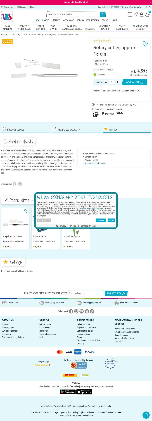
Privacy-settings (83, 334)
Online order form (84, 324)
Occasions (68, 20)
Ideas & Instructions (88, 20)
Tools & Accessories (29, 34)
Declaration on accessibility (88, 340)
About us (5, 324)
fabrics (24, 160)
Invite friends (44, 327)
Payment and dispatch (86, 327)
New (37, 20)
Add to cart (134, 82)
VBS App (80, 343)
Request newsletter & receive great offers (45, 293)
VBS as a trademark (10, 331)
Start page (4, 34)
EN (148, 7)
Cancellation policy (85, 331)
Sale (115, 20)
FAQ (41, 337)
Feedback (118, 341)
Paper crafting (15, 34)
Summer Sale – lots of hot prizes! (76, 2)
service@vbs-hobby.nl (130, 332)
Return (79, 337)
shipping (144, 75)
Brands (105, 20)
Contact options (121, 335)
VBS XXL (46, 20)
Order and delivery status (124, 338)
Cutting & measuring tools (47, 34)
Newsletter (43, 331)
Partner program (9, 327)
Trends (56, 20)
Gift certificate (45, 324)
